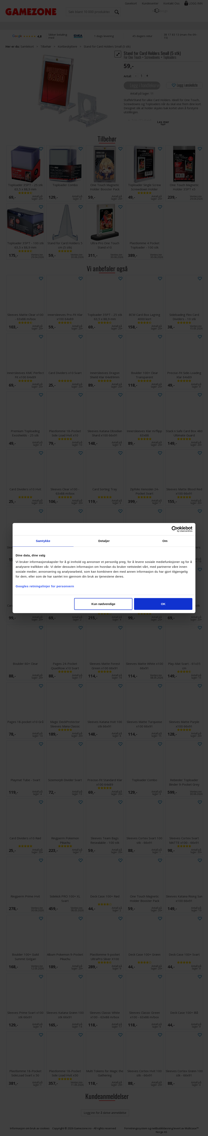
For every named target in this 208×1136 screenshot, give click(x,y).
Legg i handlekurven (145, 85)
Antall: (128, 76)
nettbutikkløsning (162, 1128)
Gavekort (131, 3)
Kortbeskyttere (67, 46)
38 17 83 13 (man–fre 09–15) (180, 36)
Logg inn (195, 3)
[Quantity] (141, 75)
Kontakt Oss (171, 3)
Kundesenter (150, 3)
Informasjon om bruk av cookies (30, 1128)
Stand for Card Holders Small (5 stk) (107, 46)
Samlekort (27, 46)
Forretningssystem (135, 1128)
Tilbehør (45, 46)
